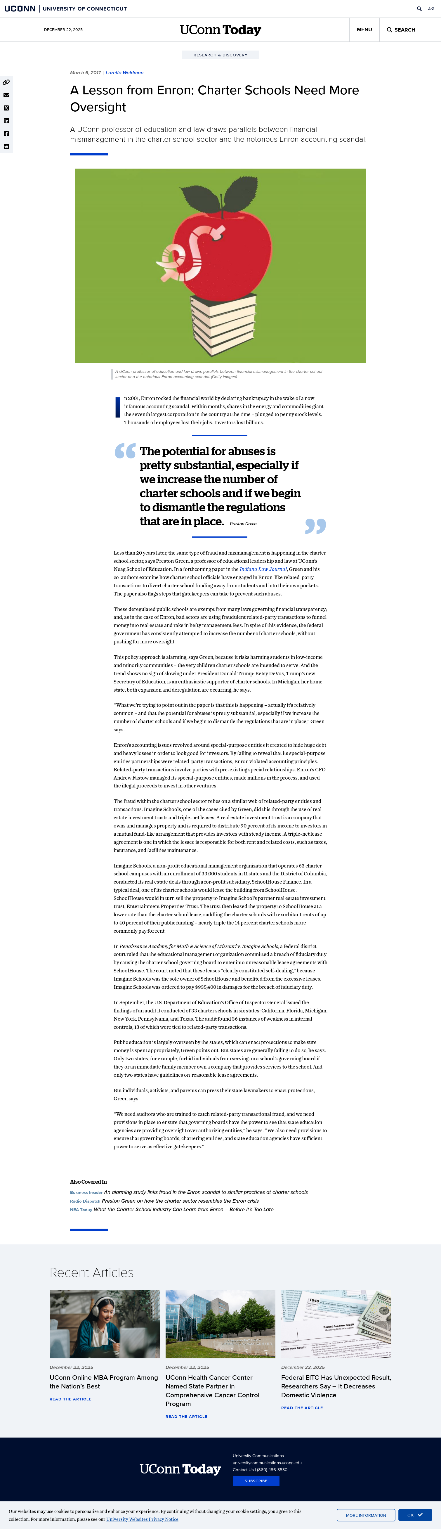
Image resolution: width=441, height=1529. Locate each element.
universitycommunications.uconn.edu (267, 1462)
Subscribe (256, 1481)
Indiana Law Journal (263, 569)
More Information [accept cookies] (366, 1515)
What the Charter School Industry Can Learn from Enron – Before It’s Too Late (184, 1209)
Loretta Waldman (125, 72)
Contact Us (243, 1469)
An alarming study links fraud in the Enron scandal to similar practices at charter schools (206, 1192)
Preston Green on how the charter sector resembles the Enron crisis (180, 1201)
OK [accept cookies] (415, 1515)
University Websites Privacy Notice (142, 1519)
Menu (364, 29)
